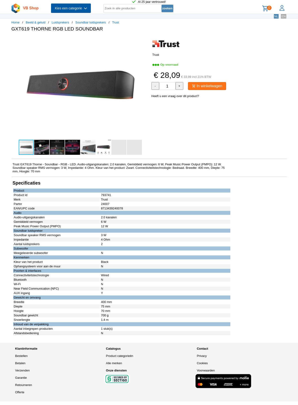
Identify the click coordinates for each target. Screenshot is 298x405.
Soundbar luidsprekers (90, 22)
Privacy (202, 356)
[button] (145, 40)
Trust (115, 22)
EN (283, 16)
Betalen (20, 363)
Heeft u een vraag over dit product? (175, 96)
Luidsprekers (60, 22)
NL (276, 16)
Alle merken (114, 363)
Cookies (202, 363)
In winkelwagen (207, 86)
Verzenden (22, 370)
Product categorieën (119, 356)
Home (15, 22)
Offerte (20, 392)
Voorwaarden (206, 370)
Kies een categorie (71, 8)
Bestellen (21, 356)
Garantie (21, 377)
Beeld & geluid (35, 22)
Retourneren (23, 385)
